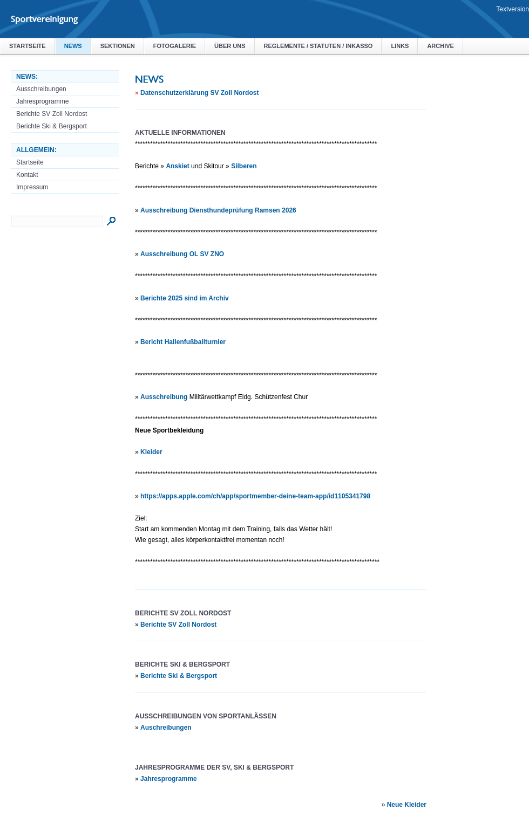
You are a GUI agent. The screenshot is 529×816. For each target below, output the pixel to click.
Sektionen (117, 46)
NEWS (73, 46)
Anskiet (177, 166)
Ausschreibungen (41, 89)
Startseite (27, 46)
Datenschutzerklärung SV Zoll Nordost (199, 93)
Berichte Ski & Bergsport (51, 126)
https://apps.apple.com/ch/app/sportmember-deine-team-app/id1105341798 (255, 496)
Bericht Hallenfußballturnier (183, 342)
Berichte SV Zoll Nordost (51, 114)
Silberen (243, 166)
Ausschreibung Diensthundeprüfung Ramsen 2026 (218, 210)
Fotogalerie (174, 46)
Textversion (512, 9)
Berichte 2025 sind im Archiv (184, 298)
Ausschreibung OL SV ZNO (182, 254)
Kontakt (27, 175)
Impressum (32, 187)
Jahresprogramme (42, 101)
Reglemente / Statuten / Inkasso (318, 46)
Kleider (151, 452)
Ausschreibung (163, 397)
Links (400, 46)
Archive (440, 46)
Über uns (229, 46)
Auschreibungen (166, 727)
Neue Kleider (406, 804)
